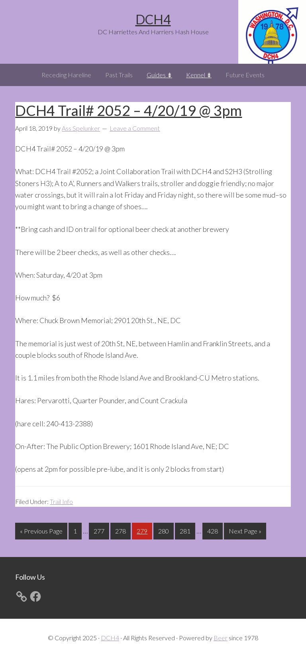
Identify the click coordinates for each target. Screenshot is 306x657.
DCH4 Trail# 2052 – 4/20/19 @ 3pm (128, 110)
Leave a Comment (135, 128)
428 (213, 530)
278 (121, 530)
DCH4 (153, 19)
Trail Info (61, 501)
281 (186, 530)
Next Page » (244, 532)
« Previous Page (41, 532)
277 (100, 530)
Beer (221, 637)
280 (164, 530)
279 (143, 530)
